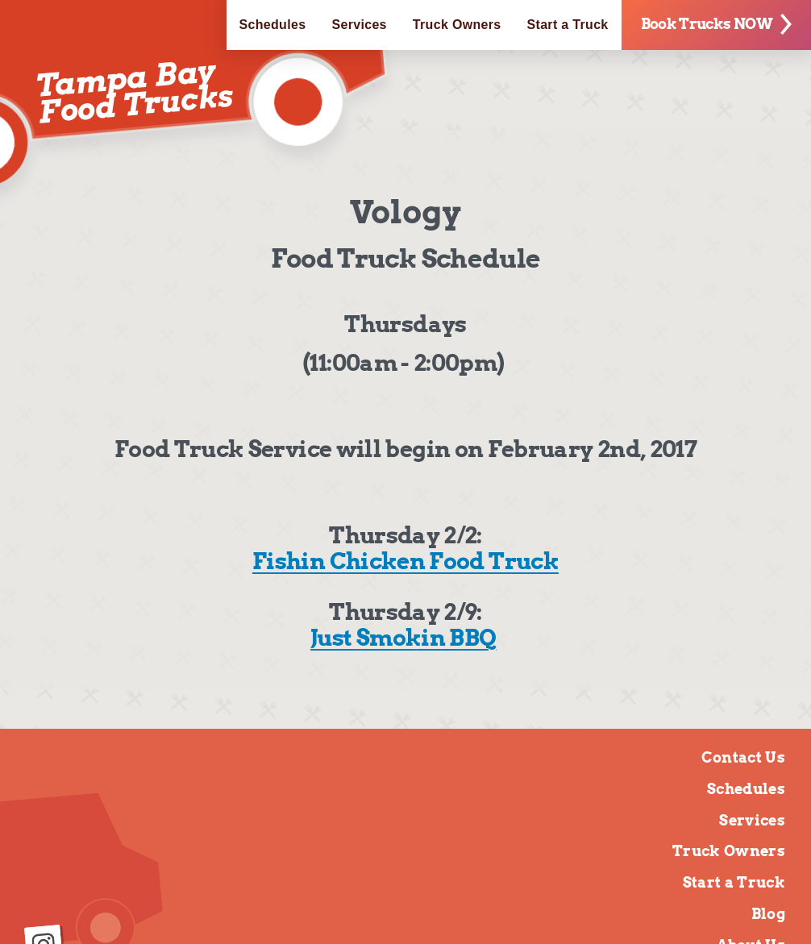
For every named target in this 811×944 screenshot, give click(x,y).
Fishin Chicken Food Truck (405, 561)
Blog (768, 913)
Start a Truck (568, 24)
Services (358, 24)
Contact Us (743, 757)
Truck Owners (457, 24)
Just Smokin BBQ (403, 637)
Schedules (272, 24)
